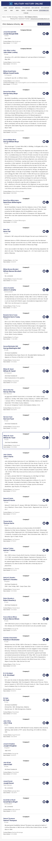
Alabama (21, 17)
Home (4, 17)
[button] (19, 32)
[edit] (47, 33)
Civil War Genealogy (12, 17)
